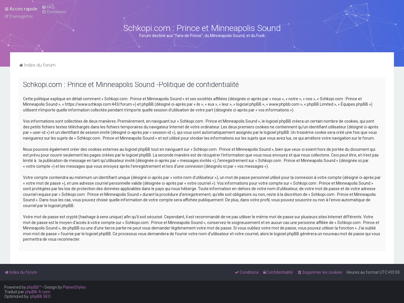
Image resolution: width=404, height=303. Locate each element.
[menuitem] (48, 7)
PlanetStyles (74, 287)
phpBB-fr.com (37, 292)
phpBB (33, 287)
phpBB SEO (40, 296)
